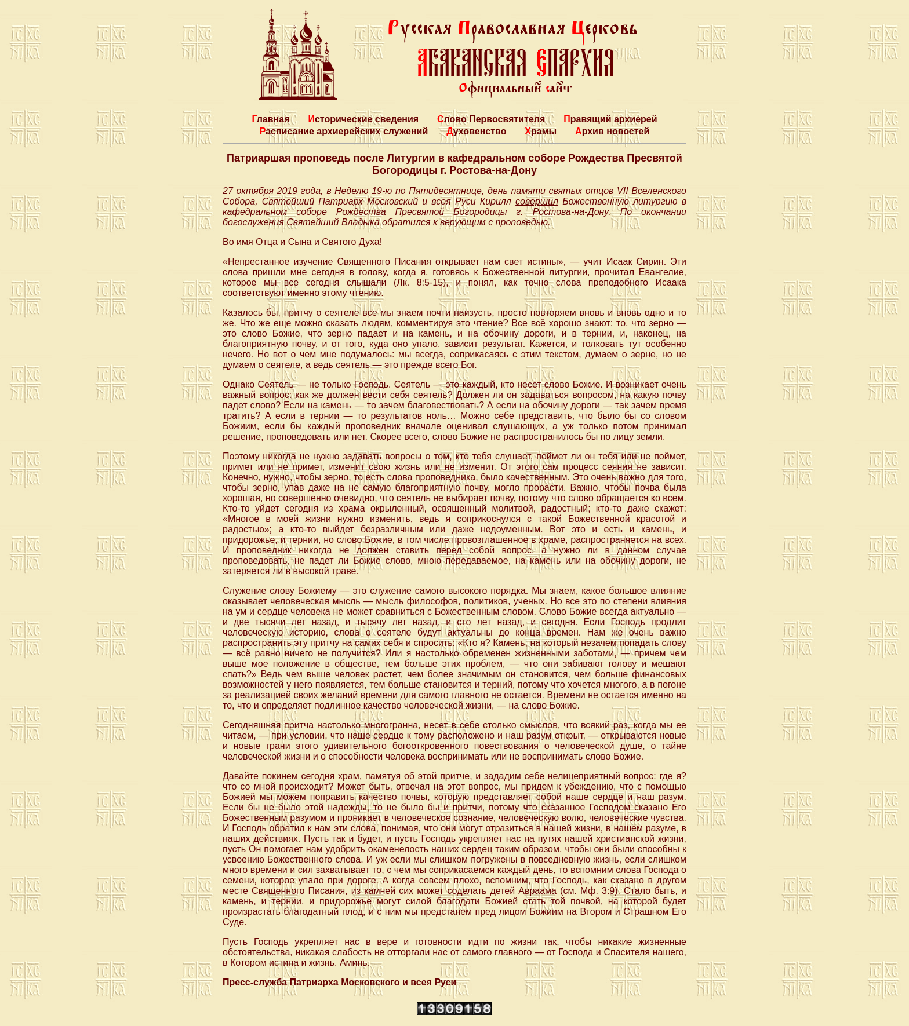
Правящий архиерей (610, 119)
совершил (536, 201)
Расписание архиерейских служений (344, 131)
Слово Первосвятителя (491, 119)
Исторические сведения (363, 119)
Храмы (541, 131)
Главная (270, 119)
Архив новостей (612, 131)
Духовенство (476, 131)
